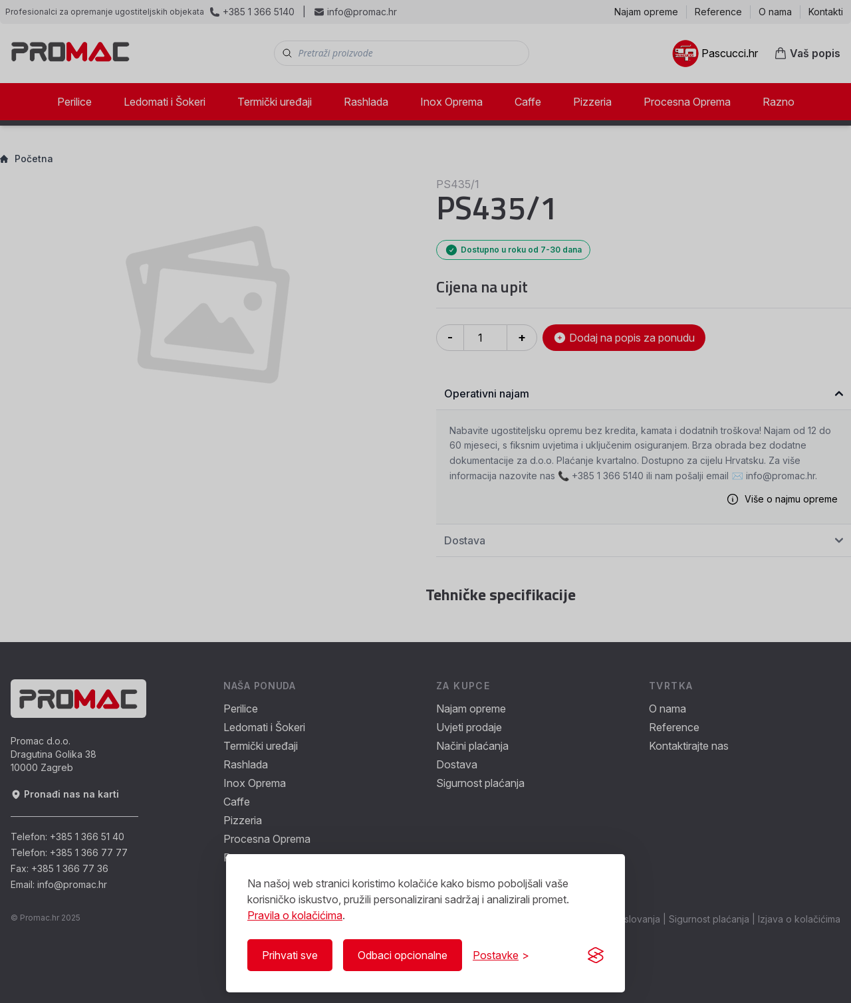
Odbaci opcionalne (402, 955)
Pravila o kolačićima (294, 915)
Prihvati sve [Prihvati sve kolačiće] (290, 955)
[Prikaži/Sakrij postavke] (501, 955)
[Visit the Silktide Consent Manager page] (596, 955)
